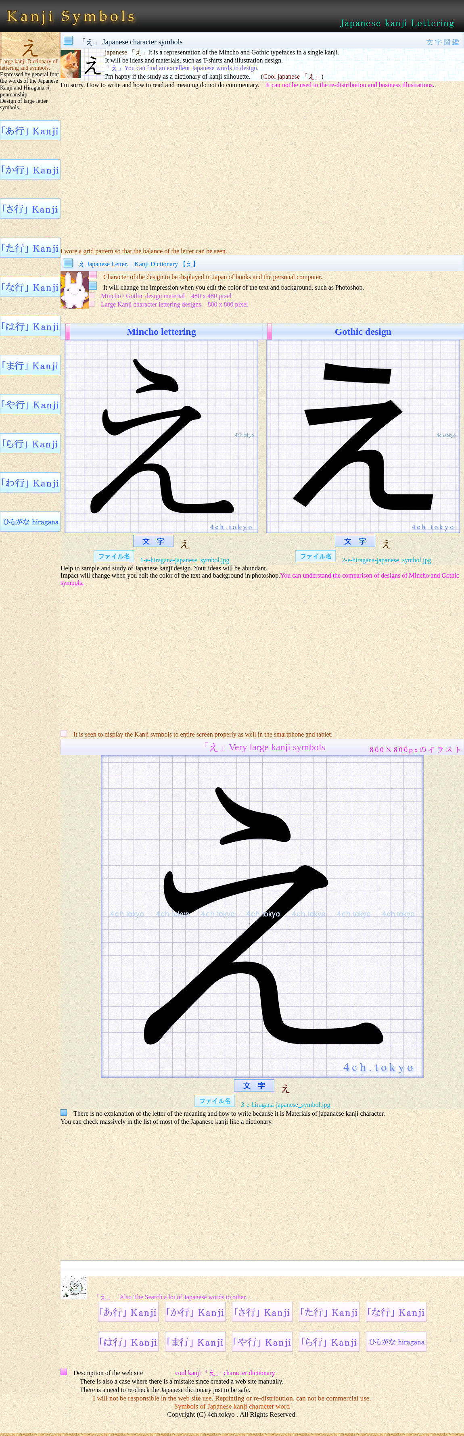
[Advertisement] (262, 167)
